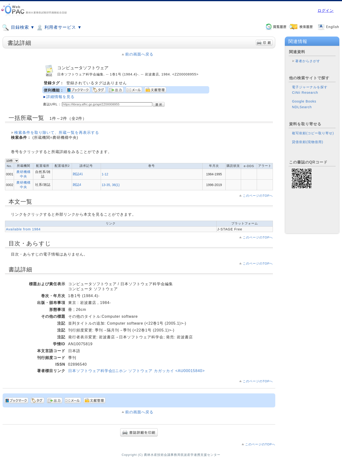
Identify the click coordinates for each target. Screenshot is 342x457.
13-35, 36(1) (111, 185)
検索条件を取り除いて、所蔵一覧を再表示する (56, 133)
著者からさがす (307, 61)
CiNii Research (305, 92)
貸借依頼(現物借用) (307, 142)
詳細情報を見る (60, 97)
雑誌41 (78, 174)
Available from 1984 (23, 229)
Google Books (304, 101)
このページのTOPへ (258, 195)
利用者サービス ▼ (59, 27)
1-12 (105, 174)
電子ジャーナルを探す (310, 87)
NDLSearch (302, 107)
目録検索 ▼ (18, 27)
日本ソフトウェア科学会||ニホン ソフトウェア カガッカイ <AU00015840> (136, 371)
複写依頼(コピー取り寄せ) (313, 133)
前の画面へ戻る (139, 54)
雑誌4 (77, 185)
